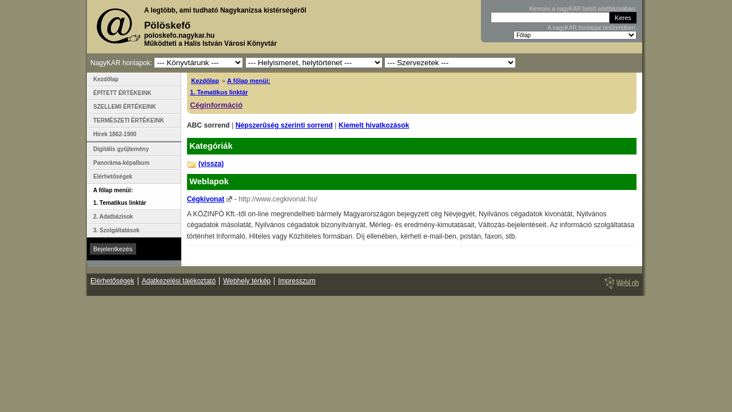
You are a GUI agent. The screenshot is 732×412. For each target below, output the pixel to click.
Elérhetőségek (112, 176)
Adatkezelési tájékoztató (179, 281)
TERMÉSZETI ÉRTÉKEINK (128, 120)
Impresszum (296, 281)
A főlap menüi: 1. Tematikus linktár (119, 196)
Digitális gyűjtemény (121, 149)
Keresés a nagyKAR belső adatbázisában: (583, 9)
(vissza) (211, 164)
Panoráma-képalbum (121, 163)
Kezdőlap (205, 80)
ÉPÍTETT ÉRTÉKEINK (122, 93)
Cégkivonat (206, 199)
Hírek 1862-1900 (115, 134)
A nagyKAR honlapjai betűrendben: (591, 28)
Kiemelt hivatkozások (374, 125)
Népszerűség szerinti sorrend (284, 125)
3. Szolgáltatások (116, 230)
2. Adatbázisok (113, 216)
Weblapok (209, 181)
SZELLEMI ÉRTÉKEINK (124, 107)
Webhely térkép (246, 281)
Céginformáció (216, 105)
